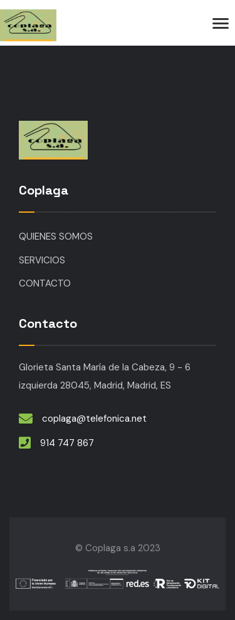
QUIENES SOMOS (56, 236)
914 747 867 (67, 443)
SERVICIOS (42, 260)
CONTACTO (45, 283)
